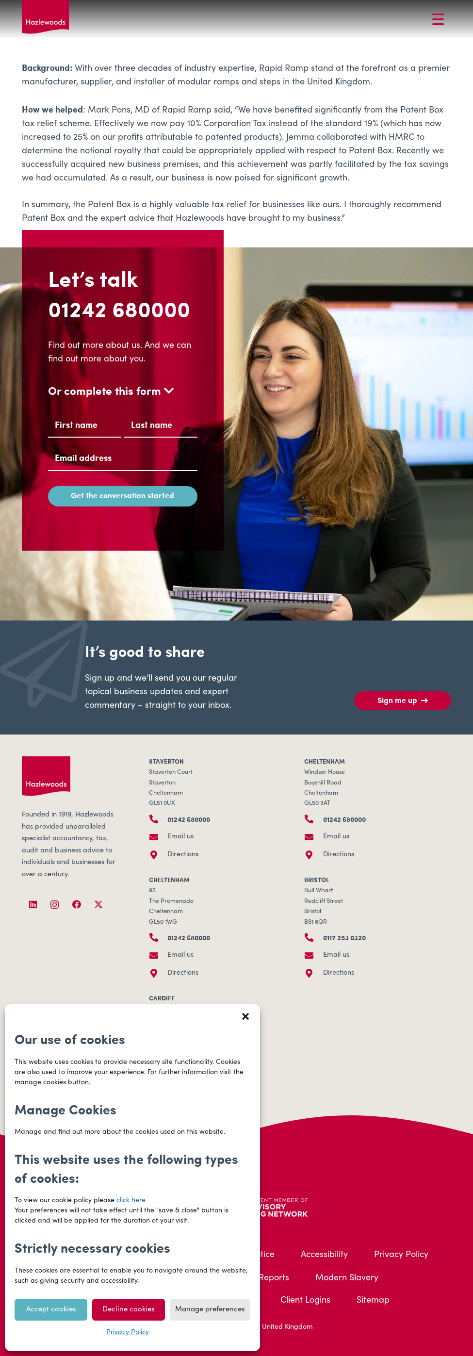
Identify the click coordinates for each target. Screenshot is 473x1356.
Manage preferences (210, 1309)
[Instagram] (54, 904)
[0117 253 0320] (313, 937)
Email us (180, 836)
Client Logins (305, 1300)
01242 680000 (119, 308)
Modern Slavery (346, 1278)
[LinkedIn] (33, 904)
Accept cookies (51, 1309)
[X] (98, 904)
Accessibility (324, 1255)
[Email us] (158, 837)
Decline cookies (128, 1309)
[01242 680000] (158, 819)
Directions (182, 854)
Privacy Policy (127, 1332)
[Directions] (158, 854)
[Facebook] (76, 904)
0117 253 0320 (344, 937)
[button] (245, 1016)
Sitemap (373, 1300)
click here (131, 1200)
